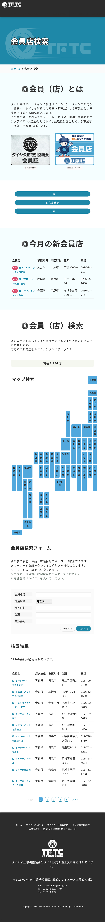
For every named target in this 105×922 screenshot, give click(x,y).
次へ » (75, 802)
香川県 (46, 499)
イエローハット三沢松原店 (22, 695)
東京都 (90, 472)
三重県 (68, 472)
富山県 (76, 428)
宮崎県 (30, 499)
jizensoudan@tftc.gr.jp (55, 888)
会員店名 (20, 595)
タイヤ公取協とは (31, 13)
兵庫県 (52, 459)
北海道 (92, 381)
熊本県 (25, 486)
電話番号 (20, 622)
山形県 (90, 418)
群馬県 (84, 445)
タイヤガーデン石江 (22, 717)
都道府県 (20, 602)
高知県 (41, 513)
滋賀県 (65, 455)
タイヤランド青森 (22, 763)
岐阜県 (74, 445)
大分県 (30, 486)
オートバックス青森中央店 (22, 684)
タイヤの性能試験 (79, 13)
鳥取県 (46, 459)
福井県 (65, 441)
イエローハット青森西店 (22, 729)
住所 (17, 615)
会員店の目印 (30, 167)
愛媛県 (41, 499)
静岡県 (79, 472)
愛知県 (74, 472)
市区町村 (20, 609)
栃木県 (90, 445)
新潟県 (87, 428)
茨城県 (95, 445)
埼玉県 (90, 459)
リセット (67, 630)
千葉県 (95, 472)
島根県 (41, 459)
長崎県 (14, 472)
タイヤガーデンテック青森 (22, 785)
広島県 (41, 472)
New (15, 268)
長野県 (79, 445)
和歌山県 (60, 484)
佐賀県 (19, 472)
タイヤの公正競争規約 (55, 13)
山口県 (36, 459)
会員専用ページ (93, 5)
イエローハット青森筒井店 (22, 740)
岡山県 (46, 472)
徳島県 (46, 513)
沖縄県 (17, 533)
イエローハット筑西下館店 (24, 282)
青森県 (92, 394)
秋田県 (90, 404)
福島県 (95, 431)
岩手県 (95, 404)
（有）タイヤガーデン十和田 (22, 706)
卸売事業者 (52, 203)
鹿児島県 (27, 525)
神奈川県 (84, 474)
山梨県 (84, 459)
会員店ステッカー (74, 167)
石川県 (68, 418)
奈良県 (63, 472)
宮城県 (95, 418)
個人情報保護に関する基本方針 (61, 831)
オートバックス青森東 (22, 751)
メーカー (52, 194)
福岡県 (27, 468)
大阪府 (57, 472)
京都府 (57, 459)
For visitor (72, 5)
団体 (52, 212)
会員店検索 (97, 13)
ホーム (15, 13)
